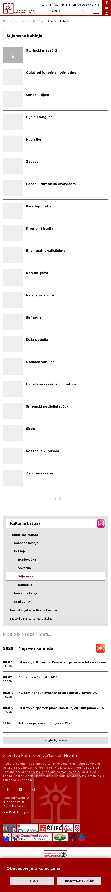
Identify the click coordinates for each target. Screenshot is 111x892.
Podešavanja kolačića (78, 881)
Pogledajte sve (56, 740)
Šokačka (24, 568)
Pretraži (83, 11)
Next (60, 499)
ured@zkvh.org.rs (15, 812)
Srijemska (25, 576)
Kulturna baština (32, 21)
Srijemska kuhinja (58, 21)
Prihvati (32, 881)
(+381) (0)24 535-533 (55, 5)
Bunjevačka (27, 559)
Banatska (25, 585)
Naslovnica (10, 21)
